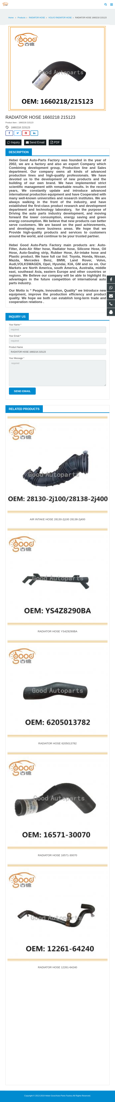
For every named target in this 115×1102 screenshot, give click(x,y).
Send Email (35, 142)
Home (11, 17)
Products (22, 17)
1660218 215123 (20, 127)
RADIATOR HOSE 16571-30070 (57, 855)
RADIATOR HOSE (37, 17)
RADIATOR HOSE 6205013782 (57, 743)
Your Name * (15, 324)
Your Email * (15, 336)
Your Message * (16, 358)
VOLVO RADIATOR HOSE (60, 17)
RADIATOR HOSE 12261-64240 (57, 967)
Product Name (16, 347)
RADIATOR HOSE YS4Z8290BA (57, 631)
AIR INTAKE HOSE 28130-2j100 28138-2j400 (57, 519)
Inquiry (13, 142)
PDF (55, 142)
